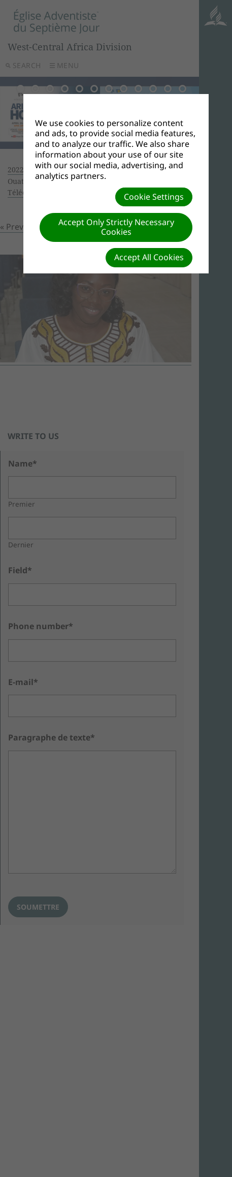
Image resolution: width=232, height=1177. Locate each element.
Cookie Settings (154, 196)
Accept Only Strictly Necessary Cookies (116, 226)
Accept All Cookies (149, 257)
